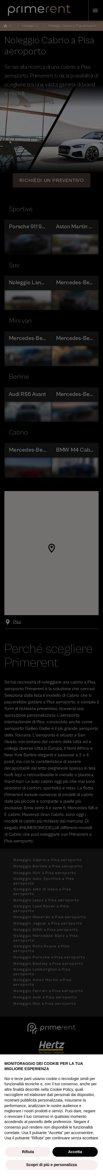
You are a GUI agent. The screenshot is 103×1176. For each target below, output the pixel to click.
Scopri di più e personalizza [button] (51, 1164)
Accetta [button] (75, 1152)
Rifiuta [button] (28, 1152)
